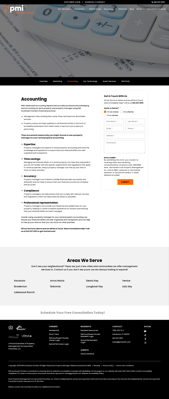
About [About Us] (139, 9)
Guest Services (109, 81)
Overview (43, 81)
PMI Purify (125, 81)
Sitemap (97, 365)
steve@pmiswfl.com (121, 342)
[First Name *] (114, 121)
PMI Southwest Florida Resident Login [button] (90, 335)
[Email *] (114, 128)
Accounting (72, 81)
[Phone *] (135, 128)
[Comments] (124, 146)
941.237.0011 (159, 2)
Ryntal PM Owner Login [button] (59, 344)
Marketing (57, 81)
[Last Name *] (135, 121)
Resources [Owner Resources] (109, 9)
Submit (125, 182)
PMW (89, 365)
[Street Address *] (124, 135)
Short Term (54, 334)
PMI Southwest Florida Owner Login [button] (58, 339)
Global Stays (95, 9)
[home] (19, 9)
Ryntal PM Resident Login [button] (89, 341)
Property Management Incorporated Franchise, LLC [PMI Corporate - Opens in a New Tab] (21, 346)
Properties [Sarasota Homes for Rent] (79, 9)
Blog (132, 9)
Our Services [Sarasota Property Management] (64, 9)
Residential (54, 330)
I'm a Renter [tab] (128, 112)
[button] (145, 331)
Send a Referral (87, 354)
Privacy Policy (108, 365)
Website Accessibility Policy (93, 373)
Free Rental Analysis (156, 9)
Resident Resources (89, 330)
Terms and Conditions (125, 365)
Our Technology (90, 81)
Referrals (123, 9)
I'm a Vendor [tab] (112, 115)
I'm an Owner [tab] (112, 112)
